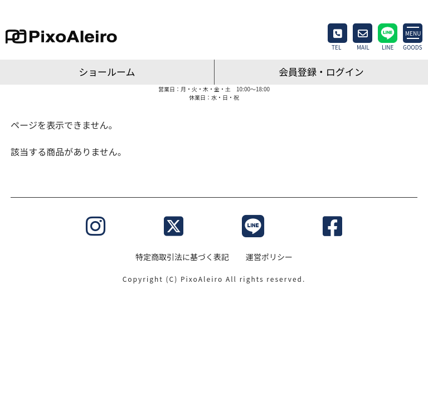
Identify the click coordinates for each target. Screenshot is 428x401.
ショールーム (107, 72)
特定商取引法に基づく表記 (182, 256)
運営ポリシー (269, 256)
